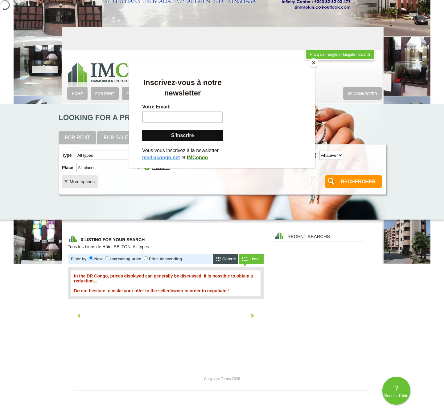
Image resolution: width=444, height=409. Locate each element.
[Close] (313, 62)
